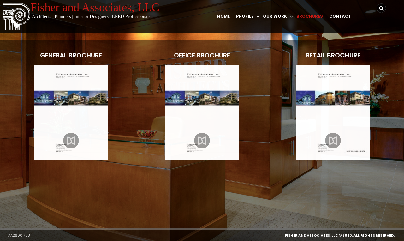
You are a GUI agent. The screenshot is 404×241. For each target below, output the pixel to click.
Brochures (309, 16)
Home (223, 16)
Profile (244, 16)
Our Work (275, 16)
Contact (340, 16)
